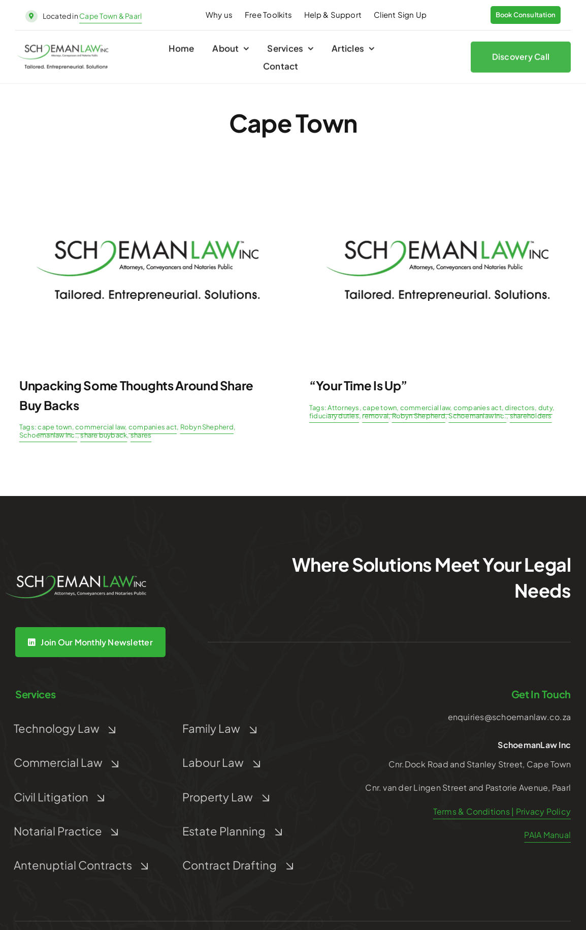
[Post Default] (148, 181)
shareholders (531, 416)
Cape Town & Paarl (110, 15)
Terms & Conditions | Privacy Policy (502, 811)
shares (141, 435)
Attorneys (343, 408)
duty (545, 408)
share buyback (103, 435)
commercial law (100, 427)
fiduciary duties (334, 416)
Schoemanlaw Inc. (48, 435)
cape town (55, 427)
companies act (152, 427)
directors (520, 408)
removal (375, 416)
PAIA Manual (547, 834)
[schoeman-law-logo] (63, 51)
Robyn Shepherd (207, 427)
